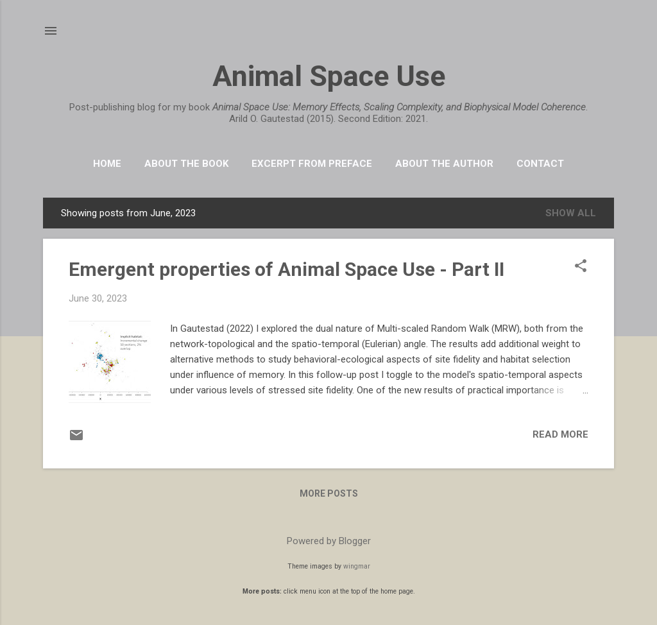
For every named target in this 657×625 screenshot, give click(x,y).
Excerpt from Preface (312, 163)
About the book (186, 163)
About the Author (444, 163)
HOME (107, 163)
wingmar (356, 566)
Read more (560, 434)
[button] (580, 267)
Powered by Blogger (329, 541)
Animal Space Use (328, 76)
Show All (570, 213)
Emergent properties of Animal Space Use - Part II (286, 269)
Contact (540, 163)
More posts (329, 493)
